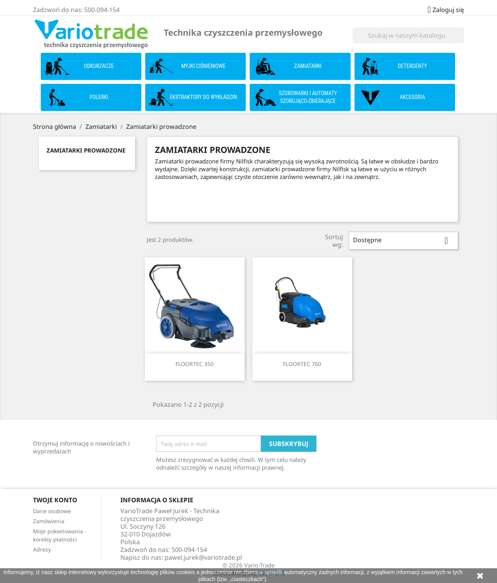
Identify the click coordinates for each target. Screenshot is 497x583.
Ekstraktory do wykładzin (203, 97)
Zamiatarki (307, 66)
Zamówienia (48, 521)
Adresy (42, 549)
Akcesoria (412, 97)
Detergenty (412, 66)
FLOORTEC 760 (302, 364)
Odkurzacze (99, 66)
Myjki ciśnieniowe (203, 66)
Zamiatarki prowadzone (86, 150)
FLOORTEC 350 (195, 364)
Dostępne (403, 241)
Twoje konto (55, 500)
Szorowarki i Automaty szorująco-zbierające (308, 97)
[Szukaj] (408, 35)
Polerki (98, 97)
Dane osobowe (52, 511)
